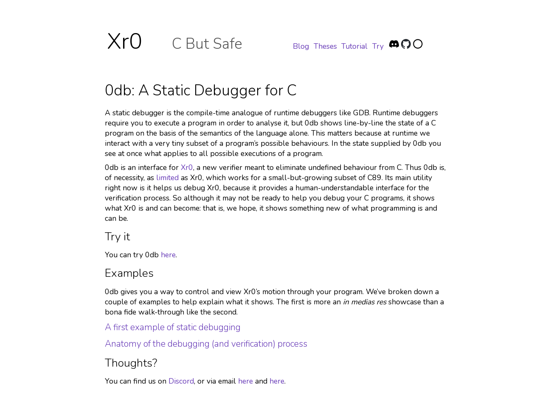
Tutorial (354, 46)
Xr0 (125, 41)
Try (378, 46)
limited (167, 178)
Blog (301, 46)
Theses (325, 46)
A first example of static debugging (173, 327)
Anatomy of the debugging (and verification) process (206, 344)
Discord (181, 381)
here (168, 255)
